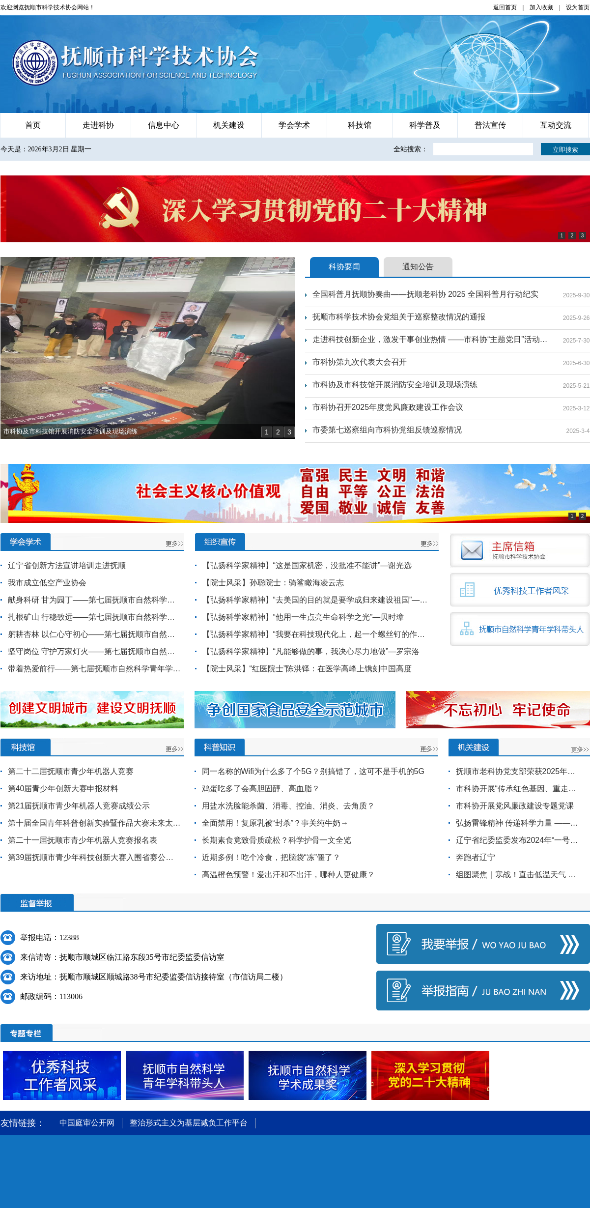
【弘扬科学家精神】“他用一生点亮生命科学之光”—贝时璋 (303, 617)
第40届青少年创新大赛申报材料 (63, 788)
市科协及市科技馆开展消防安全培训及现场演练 (395, 384)
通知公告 (418, 266)
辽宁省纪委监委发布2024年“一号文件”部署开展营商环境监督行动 (519, 840)
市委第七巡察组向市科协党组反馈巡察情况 (387, 430)
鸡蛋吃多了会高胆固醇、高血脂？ (261, 788)
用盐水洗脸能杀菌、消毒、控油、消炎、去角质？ (288, 806)
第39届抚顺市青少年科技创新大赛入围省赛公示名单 (94, 857)
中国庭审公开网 (86, 1123)
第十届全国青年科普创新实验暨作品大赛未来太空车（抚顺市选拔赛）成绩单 (94, 823)
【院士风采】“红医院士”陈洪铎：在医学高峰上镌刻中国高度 (307, 668)
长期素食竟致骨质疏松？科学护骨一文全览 (276, 840)
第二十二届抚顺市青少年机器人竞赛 (71, 771)
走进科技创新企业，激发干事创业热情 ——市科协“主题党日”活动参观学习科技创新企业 (430, 339)
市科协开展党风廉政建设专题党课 (515, 806)
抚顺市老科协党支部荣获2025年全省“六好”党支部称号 (519, 771)
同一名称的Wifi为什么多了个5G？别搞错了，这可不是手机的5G (313, 771)
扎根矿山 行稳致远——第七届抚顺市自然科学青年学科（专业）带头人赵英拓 (94, 617)
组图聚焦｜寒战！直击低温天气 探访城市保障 (519, 874)
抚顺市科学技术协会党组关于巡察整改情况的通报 (398, 317)
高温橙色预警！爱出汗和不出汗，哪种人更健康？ (288, 874)
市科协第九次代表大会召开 (359, 362)
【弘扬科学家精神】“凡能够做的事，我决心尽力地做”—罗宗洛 (311, 651)
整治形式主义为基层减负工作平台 (189, 1123)
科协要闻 (344, 266)
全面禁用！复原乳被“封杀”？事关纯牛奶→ (275, 823)
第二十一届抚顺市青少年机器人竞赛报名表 (82, 840)
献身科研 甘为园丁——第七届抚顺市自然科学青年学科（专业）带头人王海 (94, 600)
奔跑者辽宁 (475, 857)
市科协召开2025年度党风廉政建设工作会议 (388, 407)
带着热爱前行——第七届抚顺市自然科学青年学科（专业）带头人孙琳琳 (94, 668)
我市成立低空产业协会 (47, 582)
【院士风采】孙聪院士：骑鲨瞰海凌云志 (273, 582)
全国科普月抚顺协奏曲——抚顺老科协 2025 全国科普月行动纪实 (425, 294)
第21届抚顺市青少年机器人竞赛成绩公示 (79, 806)
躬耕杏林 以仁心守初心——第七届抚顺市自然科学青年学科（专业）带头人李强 (94, 634)
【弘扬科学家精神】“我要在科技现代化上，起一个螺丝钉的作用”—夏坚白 (316, 634)
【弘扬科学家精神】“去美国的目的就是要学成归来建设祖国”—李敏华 (316, 600)
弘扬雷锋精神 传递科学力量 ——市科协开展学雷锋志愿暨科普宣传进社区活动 (519, 823)
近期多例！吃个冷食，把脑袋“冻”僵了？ (271, 857)
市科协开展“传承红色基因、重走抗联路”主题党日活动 (519, 788)
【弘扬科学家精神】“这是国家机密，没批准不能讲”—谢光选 (307, 565)
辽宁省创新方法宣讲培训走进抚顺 (67, 565)
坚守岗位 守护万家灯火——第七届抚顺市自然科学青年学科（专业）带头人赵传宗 (94, 651)
